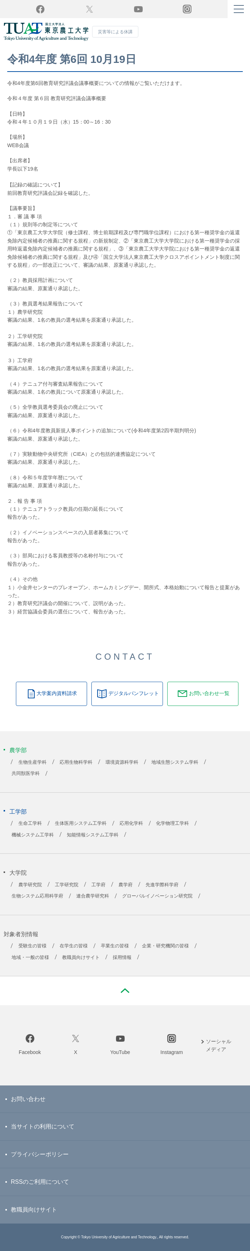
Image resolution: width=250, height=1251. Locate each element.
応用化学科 (131, 823)
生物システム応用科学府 (37, 896)
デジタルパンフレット (133, 693)
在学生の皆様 (74, 945)
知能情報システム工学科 (92, 834)
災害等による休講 (115, 31)
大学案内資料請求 (56, 693)
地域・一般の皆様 (30, 957)
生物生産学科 (32, 762)
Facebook (30, 1052)
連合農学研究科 (92, 896)
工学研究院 (66, 884)
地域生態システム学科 (174, 762)
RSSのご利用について (40, 1182)
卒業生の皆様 (115, 945)
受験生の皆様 (32, 945)
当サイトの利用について (42, 1126)
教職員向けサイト (81, 957)
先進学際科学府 (162, 884)
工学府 (98, 884)
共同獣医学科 (26, 773)
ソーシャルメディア (218, 1045)
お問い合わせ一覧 (209, 693)
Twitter (89, 9)
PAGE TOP (125, 991)
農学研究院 (30, 884)
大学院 (18, 873)
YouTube (138, 9)
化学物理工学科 (172, 823)
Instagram (171, 1052)
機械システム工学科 (33, 834)
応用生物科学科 (76, 762)
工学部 (18, 812)
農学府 (125, 884)
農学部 (18, 750)
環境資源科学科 (121, 762)
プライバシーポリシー (40, 1154)
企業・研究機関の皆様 (165, 945)
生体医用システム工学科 (81, 823)
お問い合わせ (28, 1099)
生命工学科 (30, 823)
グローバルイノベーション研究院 (157, 896)
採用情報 (122, 957)
